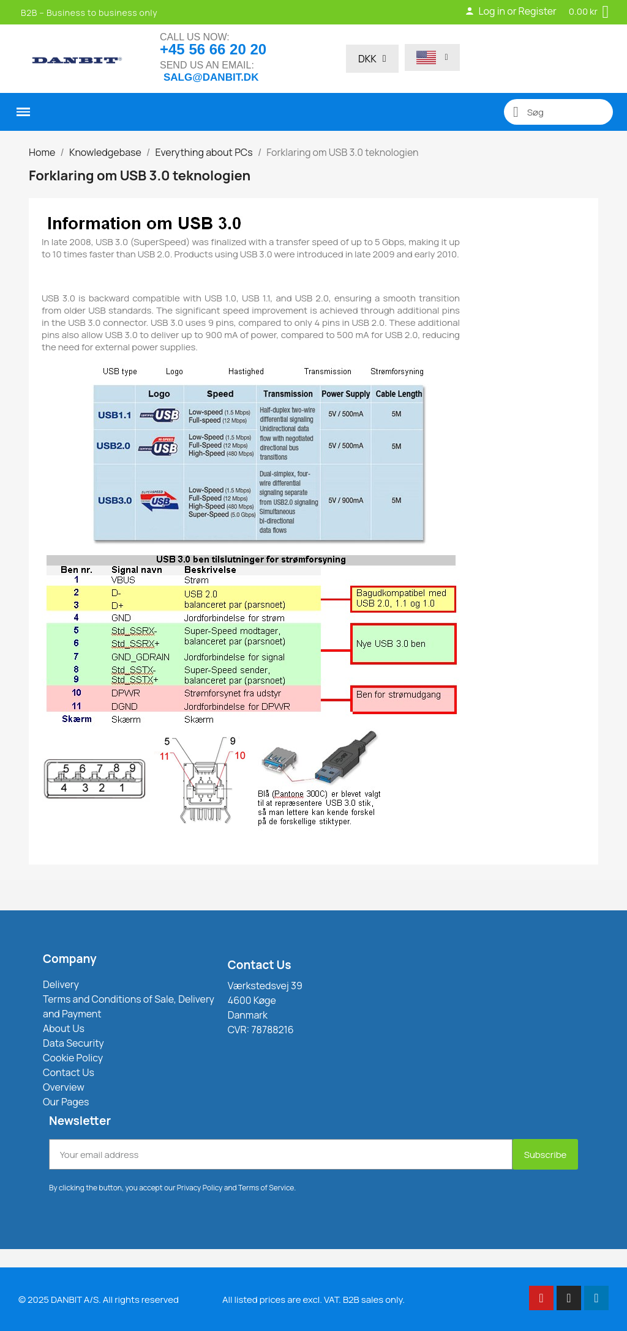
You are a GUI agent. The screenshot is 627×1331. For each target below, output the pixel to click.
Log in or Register (510, 11)
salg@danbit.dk (210, 77)
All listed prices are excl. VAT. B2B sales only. (313, 1299)
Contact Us (259, 965)
